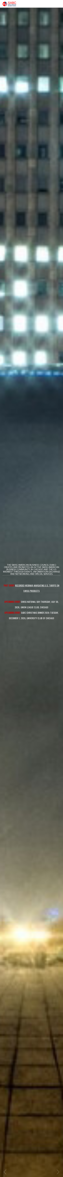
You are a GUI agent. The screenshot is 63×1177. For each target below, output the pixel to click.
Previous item (4, 1171)
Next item (58, 1171)
